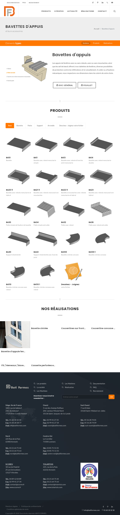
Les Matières (70, 383)
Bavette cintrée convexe (97, 255)
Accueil (96, 29)
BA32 (63, 222)
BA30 (8, 222)
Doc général (64, 85)
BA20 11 (9, 190)
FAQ (24, 2)
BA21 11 (37, 190)
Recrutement (34, 3)
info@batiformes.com (92, 510)
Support (40, 125)
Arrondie (51, 125)
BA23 (91, 190)
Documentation (13, 3)
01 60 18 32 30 (109, 510)
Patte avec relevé (67, 225)
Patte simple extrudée (41, 225)
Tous (10, 125)
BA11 (36, 157)
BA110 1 (37, 284)
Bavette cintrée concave (70, 255)
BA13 (63, 157)
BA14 (91, 157)
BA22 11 (64, 190)
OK (111, 397)
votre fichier (65, 287)
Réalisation (69, 387)
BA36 (91, 222)
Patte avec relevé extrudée (98, 225)
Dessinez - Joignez (70, 284)
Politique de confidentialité (31, 506)
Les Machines (42, 391)
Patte (30, 125)
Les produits (41, 383)
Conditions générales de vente (17, 509)
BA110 (8, 284)
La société (41, 387)
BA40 (8, 252)
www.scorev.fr (15, 487)
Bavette (20, 125)
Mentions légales (12, 506)
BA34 (36, 222)
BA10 (8, 157)
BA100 (64, 252)
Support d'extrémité (13, 255)
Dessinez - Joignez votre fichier (71, 125)
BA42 (36, 252)
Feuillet (87, 85)
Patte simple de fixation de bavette (18, 225)
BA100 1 (92, 252)
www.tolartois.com (54, 487)
